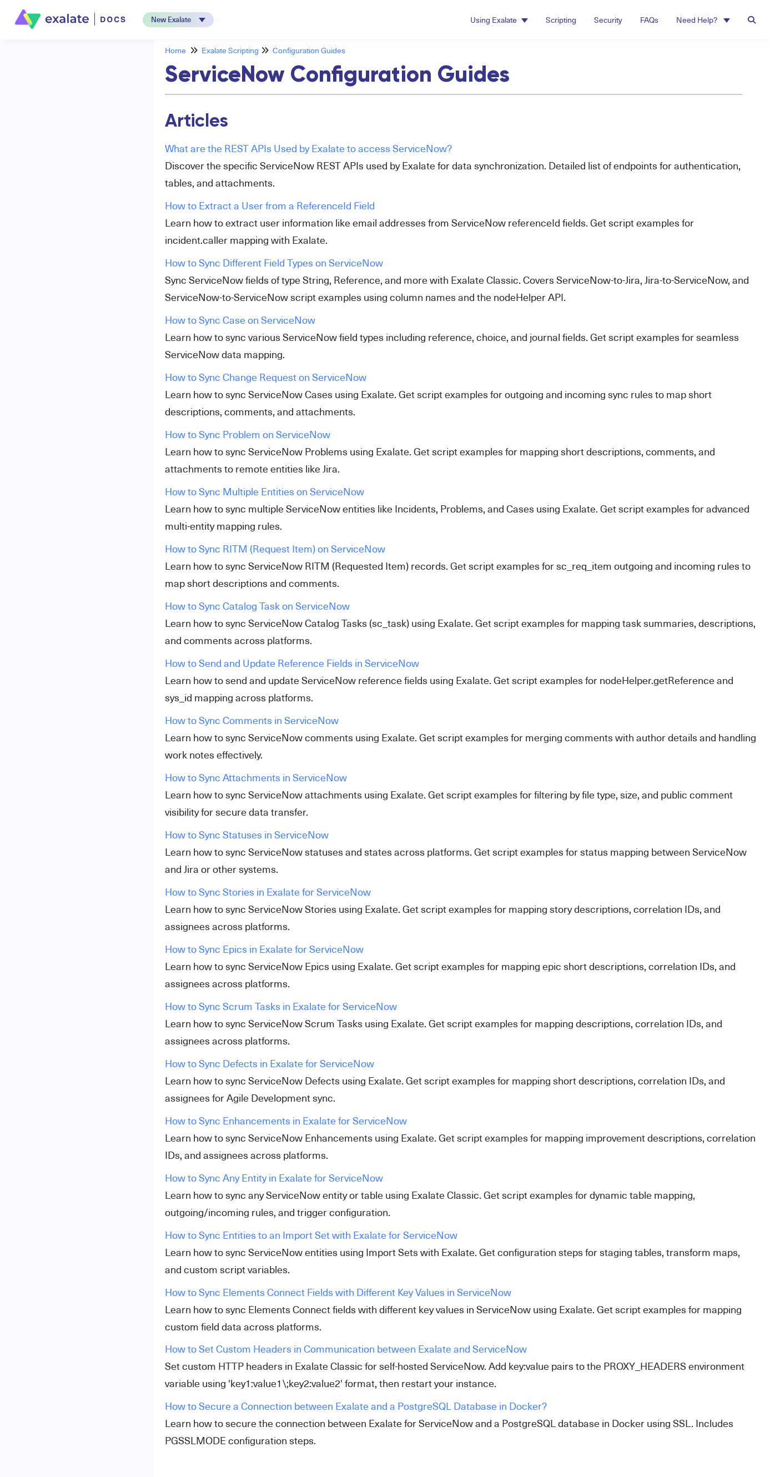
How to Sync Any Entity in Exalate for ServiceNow (274, 1177)
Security (608, 19)
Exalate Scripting (230, 50)
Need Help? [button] (703, 19)
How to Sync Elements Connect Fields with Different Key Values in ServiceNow (338, 1292)
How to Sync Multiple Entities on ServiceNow (264, 491)
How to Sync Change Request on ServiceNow (265, 377)
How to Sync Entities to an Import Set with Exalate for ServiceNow (311, 1235)
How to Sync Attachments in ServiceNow (256, 777)
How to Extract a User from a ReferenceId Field (270, 205)
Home (175, 50)
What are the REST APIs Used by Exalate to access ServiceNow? (308, 148)
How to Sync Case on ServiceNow (240, 319)
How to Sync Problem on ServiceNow (247, 434)
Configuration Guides (309, 50)
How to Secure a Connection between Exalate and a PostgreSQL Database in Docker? (356, 1406)
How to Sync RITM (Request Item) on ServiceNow (275, 548)
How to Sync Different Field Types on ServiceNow (274, 262)
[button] (178, 19)
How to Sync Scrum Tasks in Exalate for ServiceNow (281, 1006)
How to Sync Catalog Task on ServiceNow (257, 605)
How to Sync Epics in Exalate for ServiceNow (264, 949)
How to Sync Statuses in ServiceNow (247, 834)
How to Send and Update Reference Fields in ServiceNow (292, 663)
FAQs (649, 19)
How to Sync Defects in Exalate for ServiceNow (269, 1063)
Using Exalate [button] (499, 19)
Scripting (561, 19)
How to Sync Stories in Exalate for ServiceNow (268, 891)
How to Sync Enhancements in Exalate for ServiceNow (286, 1120)
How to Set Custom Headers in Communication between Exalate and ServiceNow (346, 1348)
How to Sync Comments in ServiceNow (252, 720)
